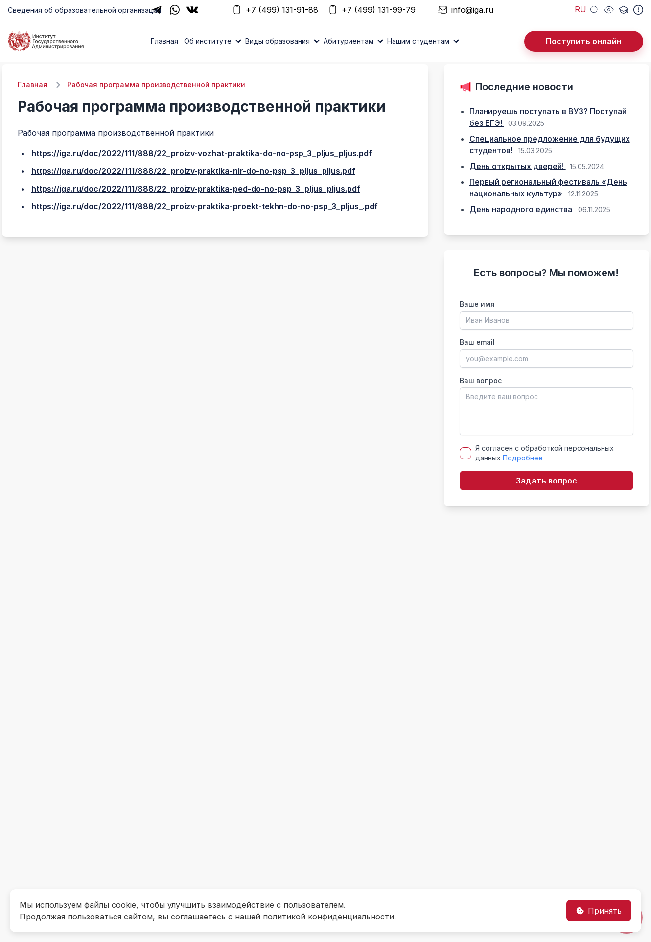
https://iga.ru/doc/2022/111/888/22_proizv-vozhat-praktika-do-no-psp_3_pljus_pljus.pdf (201, 153)
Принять (599, 911)
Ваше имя (477, 304)
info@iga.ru (465, 10)
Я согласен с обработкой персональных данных (544, 453)
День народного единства (521, 209)
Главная (164, 41)
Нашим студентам (418, 41)
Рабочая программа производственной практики (156, 84)
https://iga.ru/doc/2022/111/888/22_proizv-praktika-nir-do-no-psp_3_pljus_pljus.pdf (193, 171)
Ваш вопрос (481, 380)
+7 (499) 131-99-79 (372, 10)
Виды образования (277, 41)
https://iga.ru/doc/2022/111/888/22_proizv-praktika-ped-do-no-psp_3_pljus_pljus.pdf (195, 188)
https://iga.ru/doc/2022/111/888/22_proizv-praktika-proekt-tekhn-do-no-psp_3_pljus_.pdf (204, 206)
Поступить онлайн (584, 41)
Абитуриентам (348, 41)
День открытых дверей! (517, 166)
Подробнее (523, 458)
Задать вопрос (546, 480)
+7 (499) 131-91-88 (275, 10)
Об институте (208, 41)
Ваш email (477, 342)
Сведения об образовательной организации (84, 10)
